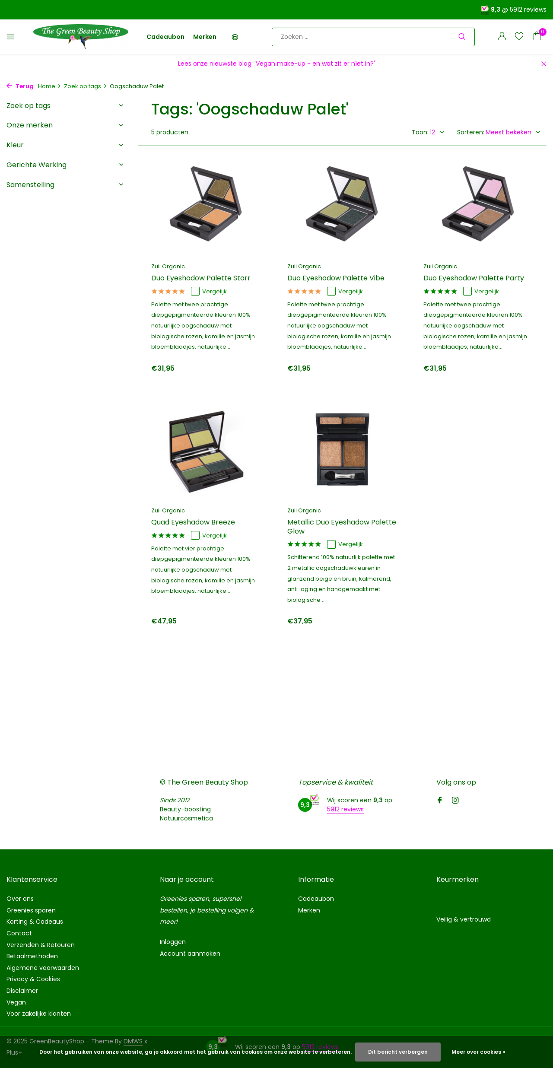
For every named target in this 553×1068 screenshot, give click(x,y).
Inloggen (173, 942)
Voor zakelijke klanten (38, 1013)
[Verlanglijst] (519, 37)
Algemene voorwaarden (42, 967)
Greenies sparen (31, 910)
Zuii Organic (168, 266)
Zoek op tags (85, 86)
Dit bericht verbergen (398, 1051)
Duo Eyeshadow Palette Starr (201, 278)
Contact (19, 933)
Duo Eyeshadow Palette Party (473, 278)
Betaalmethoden (32, 956)
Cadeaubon (165, 36)
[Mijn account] (502, 37)
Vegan (16, 1002)
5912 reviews (528, 9)
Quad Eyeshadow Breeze (193, 522)
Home (49, 86)
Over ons (20, 898)
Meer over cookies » (478, 1051)
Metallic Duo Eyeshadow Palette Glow (341, 527)
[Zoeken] (373, 37)
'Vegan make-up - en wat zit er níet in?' (314, 63)
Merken (204, 36)
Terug (20, 86)
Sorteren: (470, 132)
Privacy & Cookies (33, 979)
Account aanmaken (190, 953)
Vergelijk (209, 291)
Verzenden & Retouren (40, 945)
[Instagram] (455, 801)
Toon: (420, 132)
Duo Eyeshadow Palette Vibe (336, 278)
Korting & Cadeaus (34, 921)
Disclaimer (22, 990)
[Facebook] (439, 801)
